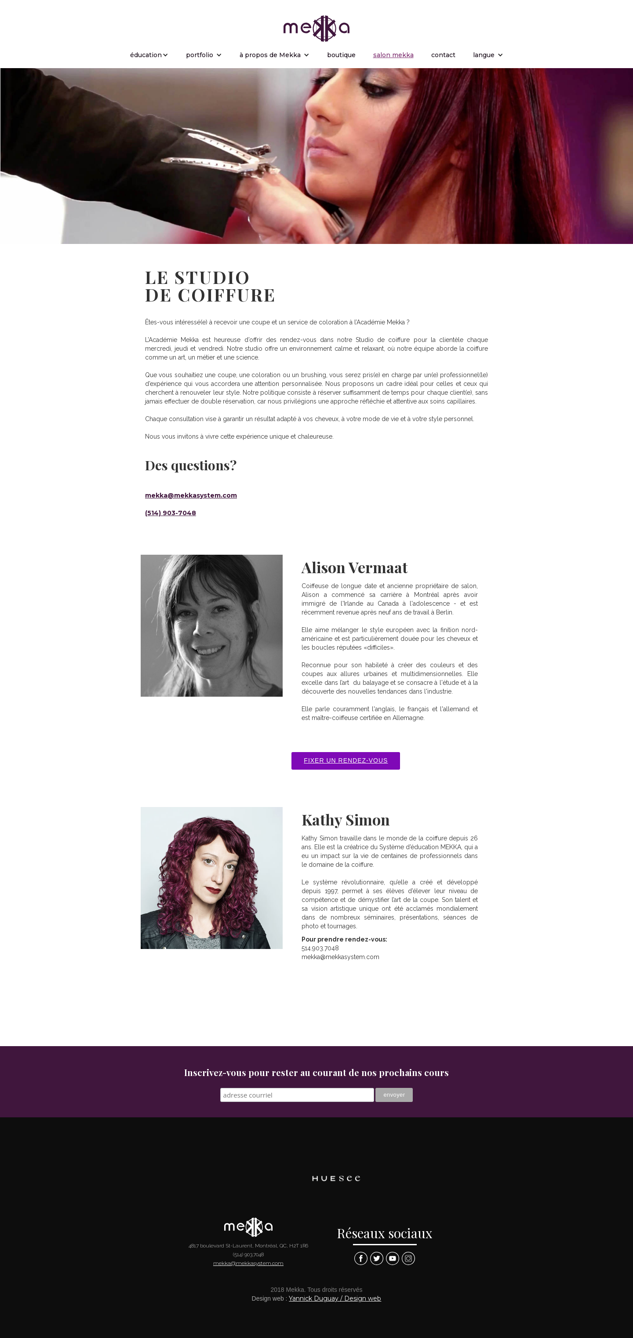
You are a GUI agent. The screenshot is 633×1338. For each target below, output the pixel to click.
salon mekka (393, 55)
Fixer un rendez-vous (346, 760)
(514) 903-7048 (170, 513)
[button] (149, 55)
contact (443, 55)
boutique (341, 55)
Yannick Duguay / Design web (335, 1298)
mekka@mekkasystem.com (191, 495)
